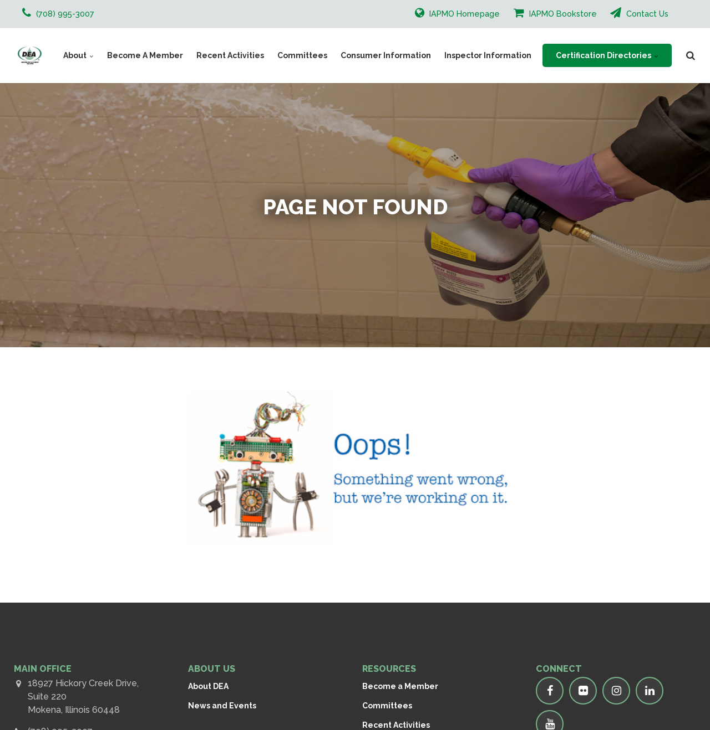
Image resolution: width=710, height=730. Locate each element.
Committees (302, 55)
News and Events (222, 705)
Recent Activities (230, 55)
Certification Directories (607, 55)
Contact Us (639, 12)
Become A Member (145, 55)
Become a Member (400, 686)
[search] (690, 55)
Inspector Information (487, 55)
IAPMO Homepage (457, 12)
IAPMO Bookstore (555, 12)
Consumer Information (386, 55)
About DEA (208, 686)
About (78, 55)
